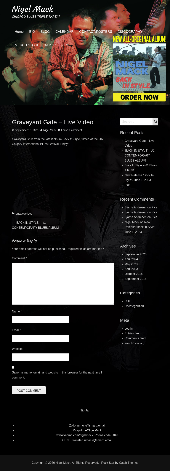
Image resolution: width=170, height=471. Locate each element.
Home (19, 31)
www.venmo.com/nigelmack (74, 435)
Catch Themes (128, 462)
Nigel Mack (32, 9)
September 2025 (136, 254)
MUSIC (50, 45)
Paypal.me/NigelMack (87, 430)
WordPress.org (134, 343)
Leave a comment (71, 130)
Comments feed (135, 338)
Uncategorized (23, 213)
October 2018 (134, 273)
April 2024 (131, 259)
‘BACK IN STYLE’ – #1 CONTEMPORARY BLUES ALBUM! (140, 155)
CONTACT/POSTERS (95, 31)
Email (16, 330)
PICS (65, 45)
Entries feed (132, 333)
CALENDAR (64, 31)
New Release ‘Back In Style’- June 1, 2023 (140, 227)
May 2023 (131, 264)
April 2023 (131, 269)
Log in (129, 328)
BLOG (45, 31)
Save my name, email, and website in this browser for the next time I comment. (57, 375)
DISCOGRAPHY (130, 31)
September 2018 (136, 278)
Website (17, 348)
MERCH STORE (27, 45)
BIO (32, 31)
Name (17, 311)
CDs (127, 301)
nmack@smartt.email (91, 425)
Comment (19, 258)
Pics (127, 184)
